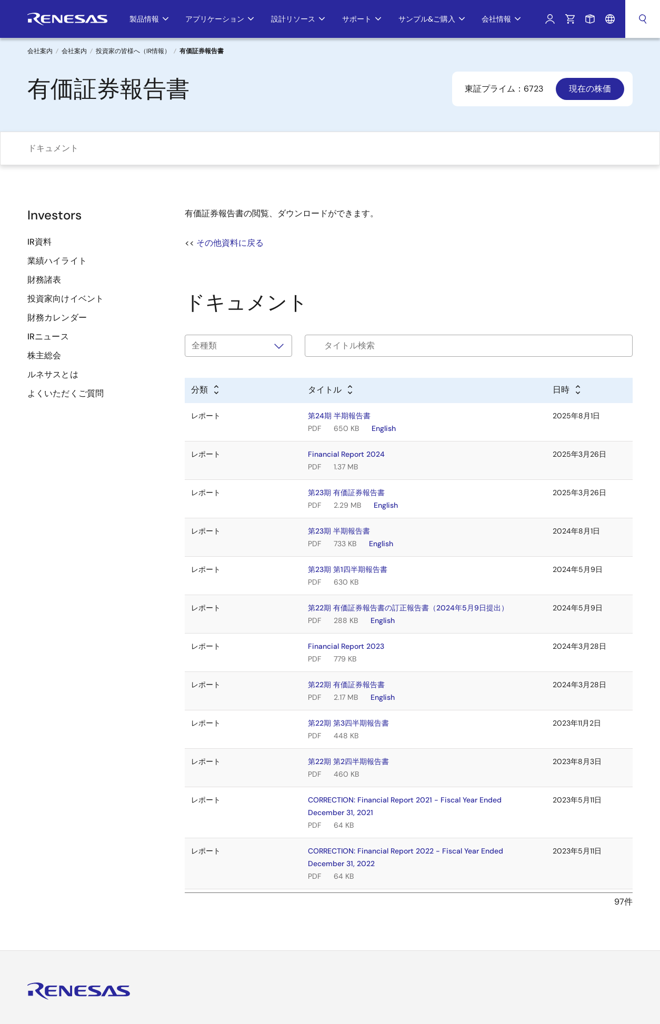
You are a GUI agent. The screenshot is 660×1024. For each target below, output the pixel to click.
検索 (642, 19)
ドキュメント (53, 148)
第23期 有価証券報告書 (346, 492)
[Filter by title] (469, 346)
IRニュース (48, 336)
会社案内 (74, 51)
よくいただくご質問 (65, 393)
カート (570, 19)
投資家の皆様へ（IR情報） (133, 51)
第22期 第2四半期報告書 (348, 761)
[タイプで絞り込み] (238, 346)
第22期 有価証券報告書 (346, 684)
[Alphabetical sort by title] (331, 390)
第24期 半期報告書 (339, 415)
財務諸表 (44, 279)
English (384, 428)
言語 (610, 19)
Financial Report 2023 (346, 646)
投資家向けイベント (65, 298)
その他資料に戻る (230, 242)
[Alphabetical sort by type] (206, 390)
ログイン (550, 19)
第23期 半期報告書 (339, 531)
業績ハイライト (57, 260)
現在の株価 (590, 88)
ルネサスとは (52, 374)
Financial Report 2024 (346, 454)
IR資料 (39, 241)
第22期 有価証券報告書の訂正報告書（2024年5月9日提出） (408, 608)
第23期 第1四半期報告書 (347, 569)
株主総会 (44, 355)
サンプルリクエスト (590, 19)
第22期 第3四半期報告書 (348, 723)
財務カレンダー (57, 317)
